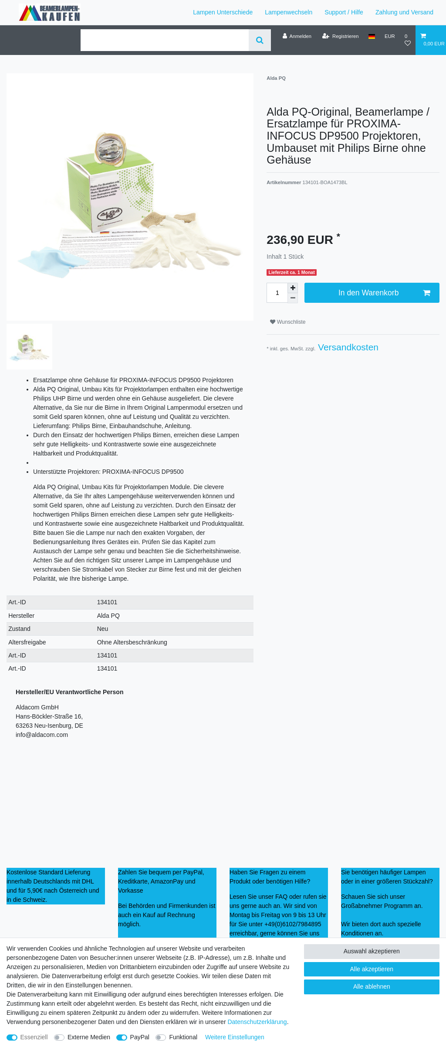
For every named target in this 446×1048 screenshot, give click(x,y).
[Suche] (260, 40)
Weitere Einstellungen (234, 1037)
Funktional (183, 1037)
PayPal (139, 1037)
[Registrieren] (340, 36)
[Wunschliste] (408, 40)
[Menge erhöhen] (292, 288)
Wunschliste (287, 322)
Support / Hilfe (343, 12)
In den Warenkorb (384, 293)
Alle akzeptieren (372, 969)
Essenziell (34, 1037)
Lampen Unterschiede (223, 12)
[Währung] (390, 36)
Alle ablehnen (371, 986)
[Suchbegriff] (165, 40)
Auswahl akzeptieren (372, 951)
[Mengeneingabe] (277, 293)
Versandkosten (346, 347)
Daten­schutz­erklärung (257, 1021)
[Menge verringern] (292, 298)
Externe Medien (89, 1037)
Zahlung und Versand (404, 12)
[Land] (372, 36)
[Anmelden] (296, 36)
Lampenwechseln (288, 12)
